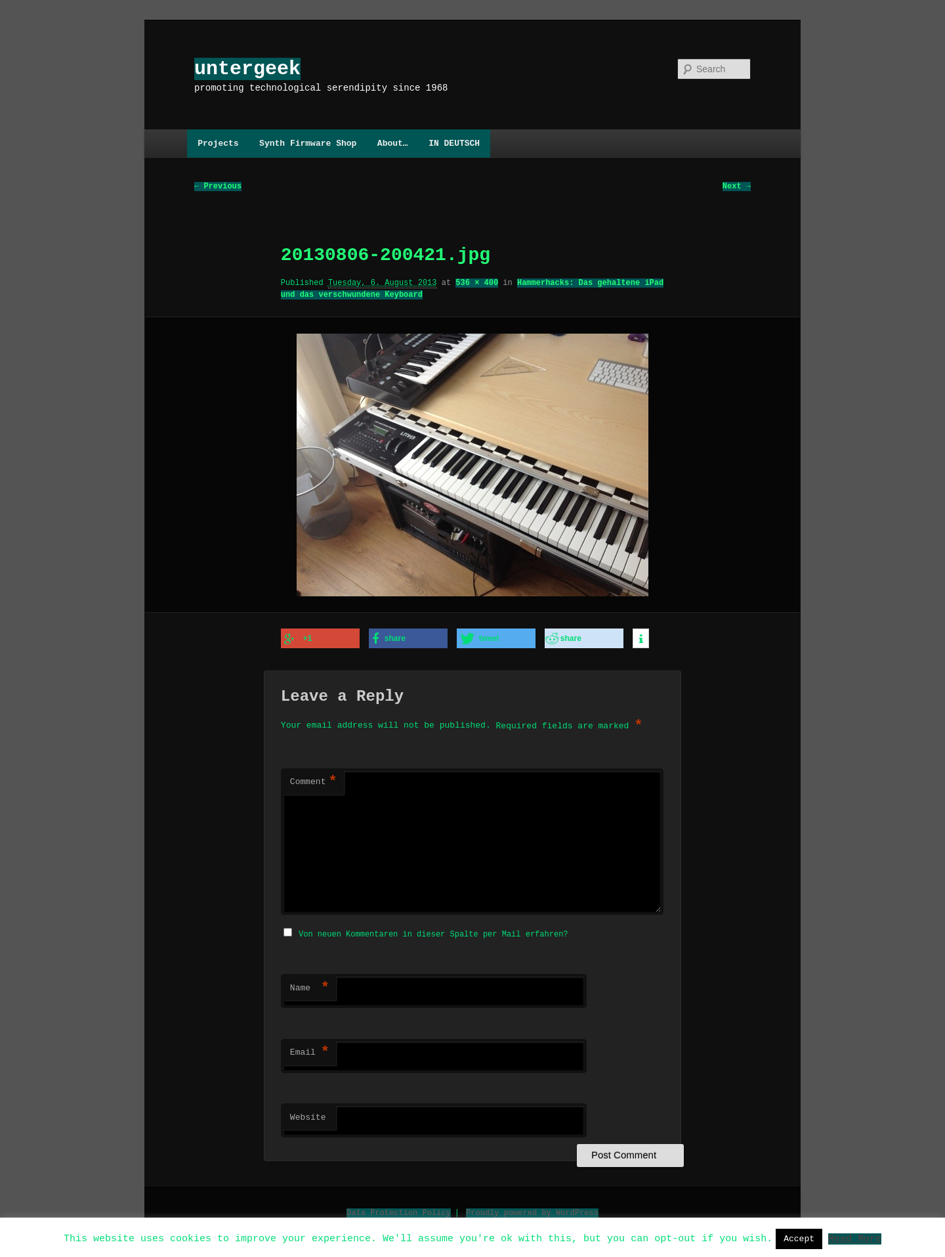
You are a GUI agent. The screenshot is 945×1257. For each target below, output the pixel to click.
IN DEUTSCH (454, 143)
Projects (218, 143)
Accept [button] (799, 1239)
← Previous (218, 186)
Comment (313, 781)
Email (309, 1051)
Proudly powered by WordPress (532, 1210)
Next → (737, 186)
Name (309, 986)
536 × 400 (476, 283)
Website (308, 1116)
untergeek (247, 68)
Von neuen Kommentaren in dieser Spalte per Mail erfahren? (433, 932)
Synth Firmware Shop (307, 143)
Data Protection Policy (398, 1210)
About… (392, 143)
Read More (854, 1238)
